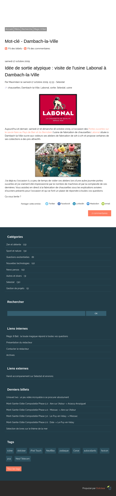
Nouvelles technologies (17, 263)
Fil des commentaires (38, 48)
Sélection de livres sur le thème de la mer (27, 428)
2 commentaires (100, 213)
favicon (104, 450)
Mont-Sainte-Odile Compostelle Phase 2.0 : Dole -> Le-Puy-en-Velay (40, 422)
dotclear (21, 450)
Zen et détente (13, 244)
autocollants (90, 450)
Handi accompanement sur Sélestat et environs (29, 376)
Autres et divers (14, 276)
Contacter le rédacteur (17, 349)
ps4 (9, 458)
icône (10, 450)
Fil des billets (15, 48)
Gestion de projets (15, 288)
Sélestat (60, 82)
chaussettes (14, 87)
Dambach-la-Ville (30, 87)
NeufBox (50, 450)
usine (69, 87)
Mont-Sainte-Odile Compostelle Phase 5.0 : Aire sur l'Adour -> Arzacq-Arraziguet (46, 403)
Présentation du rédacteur (19, 342)
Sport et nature (13, 251)
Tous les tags (13, 469)
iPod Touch (36, 450)
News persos (12, 269)
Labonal (45, 87)
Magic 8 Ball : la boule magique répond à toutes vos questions (37, 336)
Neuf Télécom (23, 458)
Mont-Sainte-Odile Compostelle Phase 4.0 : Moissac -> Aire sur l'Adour (41, 410)
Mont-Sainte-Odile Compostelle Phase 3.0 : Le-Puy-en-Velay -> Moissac (42, 416)
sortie (53, 87)
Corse (76, 450)
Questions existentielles (17, 257)
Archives (10, 355)
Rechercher (15, 302)
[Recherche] (46, 313)
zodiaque (64, 450)
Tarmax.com (18, 10)
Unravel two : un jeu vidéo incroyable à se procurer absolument (37, 397)
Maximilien (14, 82)
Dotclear (100, 488)
